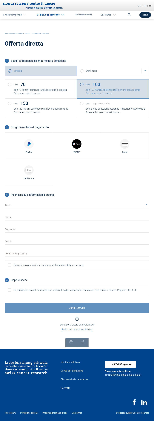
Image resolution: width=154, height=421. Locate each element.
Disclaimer (77, 413)
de (139, 5)
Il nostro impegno (12, 14)
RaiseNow (88, 324)
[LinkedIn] (144, 404)
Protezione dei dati (29, 413)
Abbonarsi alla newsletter (75, 379)
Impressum (10, 413)
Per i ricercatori (83, 14)
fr (145, 5)
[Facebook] (134, 404)
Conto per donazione (72, 370)
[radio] (29, 145)
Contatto (65, 388)
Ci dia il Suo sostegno (48, 14)
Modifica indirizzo (70, 362)
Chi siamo (106, 14)
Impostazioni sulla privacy (54, 413)
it (150, 5)
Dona (145, 14)
